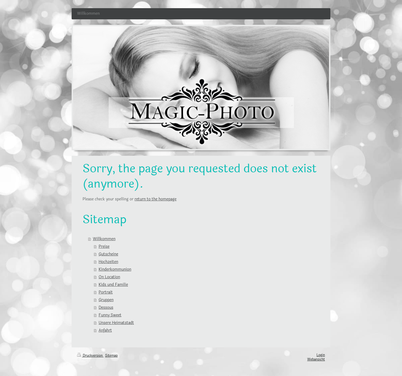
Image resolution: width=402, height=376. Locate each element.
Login (320, 355)
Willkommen (104, 239)
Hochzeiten (108, 262)
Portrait (106, 292)
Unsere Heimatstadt (116, 323)
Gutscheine (108, 254)
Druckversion (90, 355)
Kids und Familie (113, 285)
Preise (104, 246)
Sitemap (111, 355)
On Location (109, 277)
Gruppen (106, 300)
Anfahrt (105, 330)
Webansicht (316, 359)
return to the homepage (155, 199)
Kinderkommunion (115, 269)
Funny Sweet (110, 315)
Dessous (106, 307)
